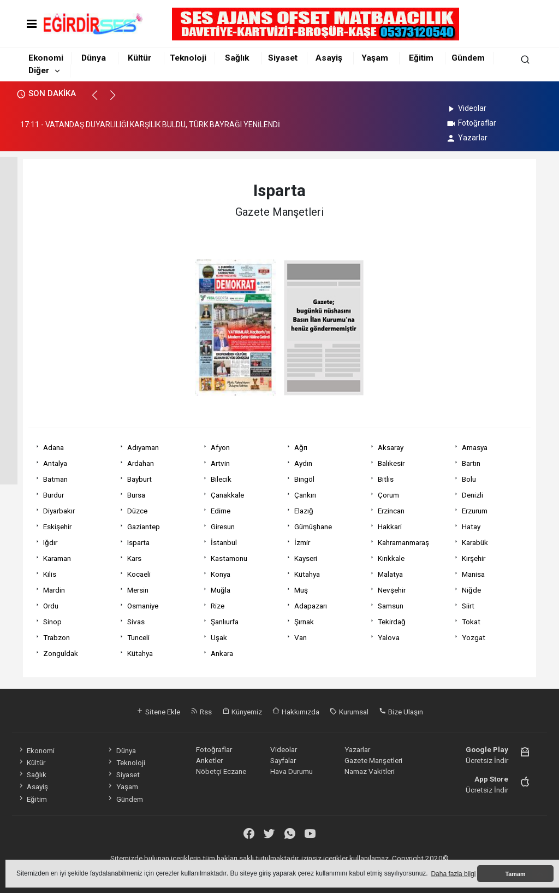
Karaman (57, 558)
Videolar (466, 108)
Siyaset (283, 58)
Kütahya (307, 574)
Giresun (223, 526)
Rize (217, 605)
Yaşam (374, 58)
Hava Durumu (291, 771)
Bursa (136, 494)
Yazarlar (466, 137)
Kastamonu (229, 558)
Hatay (471, 526)
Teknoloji (188, 58)
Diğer (38, 70)
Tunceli (138, 637)
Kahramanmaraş (403, 542)
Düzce (137, 510)
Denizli (472, 494)
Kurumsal (349, 711)
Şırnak (304, 621)
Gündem (468, 58)
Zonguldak (60, 653)
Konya (220, 574)
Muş (301, 590)
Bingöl (304, 479)
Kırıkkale (391, 558)
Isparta (138, 542)
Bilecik (221, 479)
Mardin (54, 590)
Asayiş (329, 58)
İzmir (302, 542)
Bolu (469, 479)
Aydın (303, 463)
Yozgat (473, 637)
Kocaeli (139, 574)
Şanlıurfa (225, 621)
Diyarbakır (59, 510)
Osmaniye (142, 605)
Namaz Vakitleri (369, 771)
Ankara (222, 653)
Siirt (468, 605)
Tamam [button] (515, 874)
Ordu (50, 605)
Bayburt (139, 479)
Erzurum (474, 510)
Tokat (471, 621)
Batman (55, 479)
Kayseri (305, 558)
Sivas (136, 621)
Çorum (388, 494)
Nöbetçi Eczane (221, 771)
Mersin (137, 590)
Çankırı (305, 494)
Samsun (390, 605)
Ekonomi (45, 58)
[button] (99, 100)
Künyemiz (242, 711)
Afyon (220, 447)
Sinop (52, 621)
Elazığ (303, 510)
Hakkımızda (295, 711)
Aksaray (390, 447)
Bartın (471, 463)
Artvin (220, 463)
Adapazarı (310, 605)
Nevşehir (392, 590)
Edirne (220, 510)
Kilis (49, 574)
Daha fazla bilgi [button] (453, 874)
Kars (134, 558)
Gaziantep (143, 526)
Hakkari (390, 526)
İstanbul (224, 542)
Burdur (53, 494)
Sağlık (237, 58)
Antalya (55, 463)
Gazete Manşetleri (373, 760)
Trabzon (56, 637)
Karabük (475, 542)
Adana (53, 447)
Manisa (473, 574)
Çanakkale (227, 494)
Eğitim (421, 58)
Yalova (389, 637)
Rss (201, 711)
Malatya (390, 574)
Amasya (474, 447)
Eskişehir (57, 526)
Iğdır (50, 542)
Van (300, 637)
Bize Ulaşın (401, 711)
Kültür (139, 58)
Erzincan (391, 510)
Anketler (209, 760)
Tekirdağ (392, 621)
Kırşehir (473, 558)
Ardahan (140, 463)
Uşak (219, 637)
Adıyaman (143, 447)
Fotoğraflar (471, 123)
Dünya (93, 58)
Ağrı (300, 447)
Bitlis (386, 479)
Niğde (471, 590)
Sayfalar (283, 760)
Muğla (220, 590)
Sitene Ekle (158, 711)
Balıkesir (391, 463)
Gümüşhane (313, 526)
